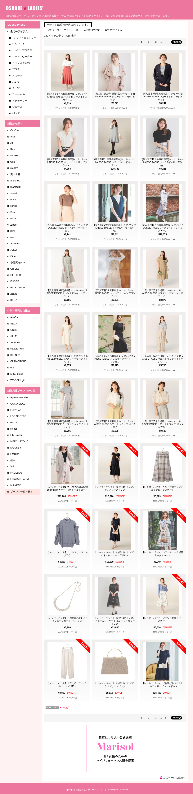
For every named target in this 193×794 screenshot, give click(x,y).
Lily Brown (16, 435)
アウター (17, 69)
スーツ (16, 88)
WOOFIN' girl (17, 380)
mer (12, 237)
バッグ (16, 113)
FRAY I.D (15, 409)
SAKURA (15, 342)
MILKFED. (16, 485)
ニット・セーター (22, 56)
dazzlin (14, 422)
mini (12, 230)
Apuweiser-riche (19, 397)
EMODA (15, 454)
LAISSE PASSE (92, 30)
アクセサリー (19, 100)
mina (13, 218)
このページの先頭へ (174, 777)
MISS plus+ (16, 373)
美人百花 (15, 174)
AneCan (14, 317)
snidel (13, 428)
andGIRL (15, 180)
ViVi (12, 136)
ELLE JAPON (17, 287)
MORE (14, 155)
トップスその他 (21, 62)
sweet (13, 193)
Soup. (13, 212)
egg (12, 367)
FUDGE (14, 281)
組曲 (12, 460)
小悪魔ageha (17, 262)
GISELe (14, 268)
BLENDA (15, 355)
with (12, 161)
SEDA (13, 323)
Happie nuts (17, 348)
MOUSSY (15, 447)
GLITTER (15, 275)
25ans (13, 293)
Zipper (13, 224)
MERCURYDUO (19, 441)
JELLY (13, 249)
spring (13, 205)
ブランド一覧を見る (21, 491)
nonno (13, 199)
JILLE (13, 336)
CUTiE (14, 329)
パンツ (16, 81)
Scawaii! (15, 243)
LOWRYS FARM (19, 479)
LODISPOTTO (18, 416)
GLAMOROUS (18, 361)
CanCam (15, 130)
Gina (13, 256)
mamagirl (15, 186)
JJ (11, 142)
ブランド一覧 (71, 30)
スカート (17, 75)
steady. (14, 168)
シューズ (17, 106)
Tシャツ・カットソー (24, 37)
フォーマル (18, 94)
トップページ (51, 30)
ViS (12, 466)
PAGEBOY (16, 472)
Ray (12, 149)
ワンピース (18, 44)
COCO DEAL (17, 403)
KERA (13, 300)
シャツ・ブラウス (22, 50)
